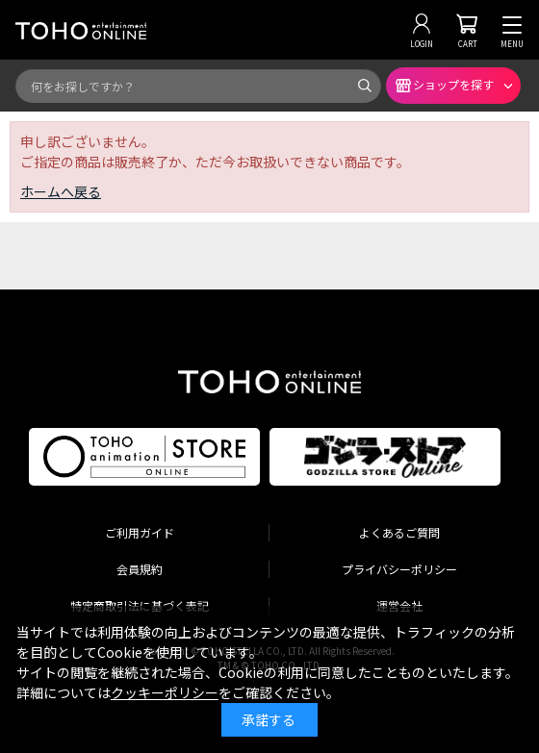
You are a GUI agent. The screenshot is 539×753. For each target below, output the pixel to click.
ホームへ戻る (60, 191)
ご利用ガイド (139, 532)
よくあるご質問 (399, 532)
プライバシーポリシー (399, 569)
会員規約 (139, 569)
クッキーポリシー (164, 692)
